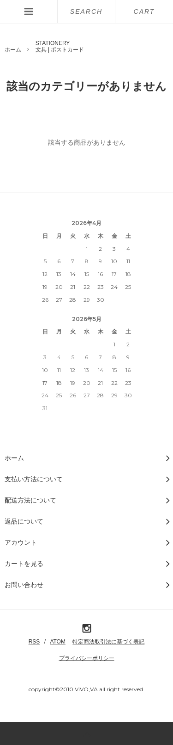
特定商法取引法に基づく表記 (108, 641)
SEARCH (86, 11)
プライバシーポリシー (86, 658)
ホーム (13, 49)
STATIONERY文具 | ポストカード (60, 46)
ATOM (58, 641)
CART (144, 11)
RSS (34, 641)
